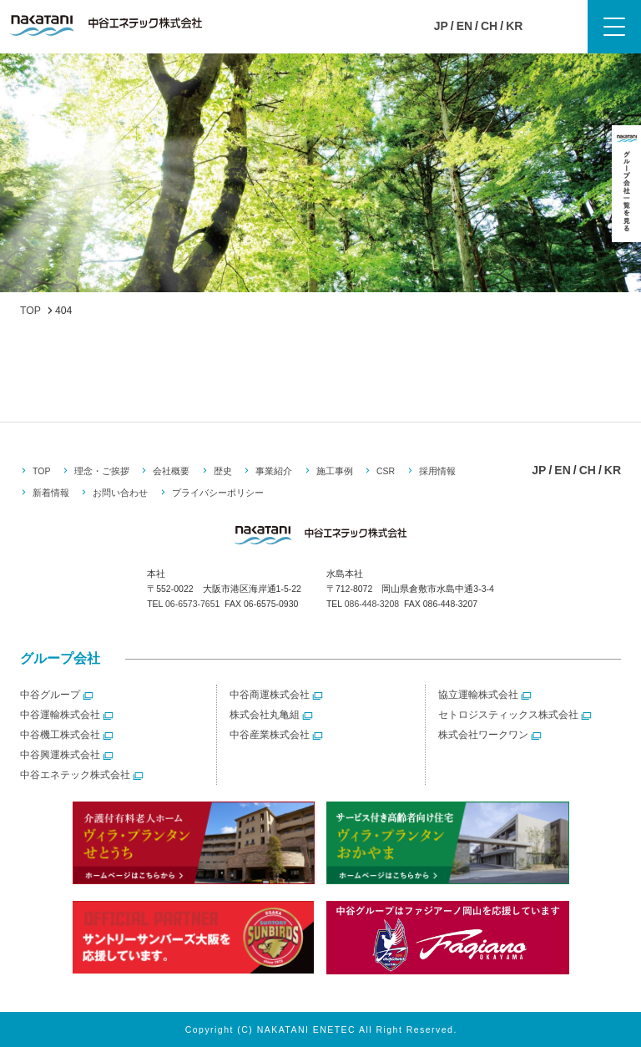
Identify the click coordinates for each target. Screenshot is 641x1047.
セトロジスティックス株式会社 (508, 715)
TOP (41, 471)
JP (441, 26)
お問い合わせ (120, 493)
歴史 (223, 471)
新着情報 (51, 493)
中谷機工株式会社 (60, 735)
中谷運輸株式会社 (60, 715)
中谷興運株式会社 (60, 755)
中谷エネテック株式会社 (75, 775)
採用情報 (437, 471)
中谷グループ (50, 695)
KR (514, 26)
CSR (385, 471)
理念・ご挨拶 (101, 471)
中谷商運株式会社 (270, 695)
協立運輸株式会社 (478, 695)
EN (464, 26)
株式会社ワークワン (483, 735)
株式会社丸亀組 (265, 715)
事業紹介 (273, 471)
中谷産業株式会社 (270, 735)
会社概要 (171, 471)
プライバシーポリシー (218, 493)
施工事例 (334, 471)
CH (489, 26)
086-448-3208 (372, 604)
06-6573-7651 (192, 604)
